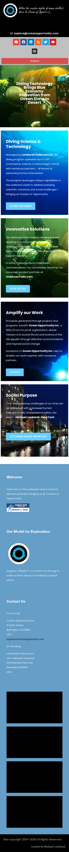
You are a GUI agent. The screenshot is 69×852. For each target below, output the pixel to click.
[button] (34, 51)
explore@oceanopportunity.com (25, 639)
